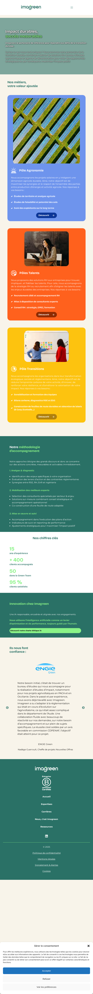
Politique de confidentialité (47, 853)
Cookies (46, 871)
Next (83, 707)
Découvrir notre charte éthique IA (25, 630)
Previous (7, 707)
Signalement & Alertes (46, 865)
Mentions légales (46, 859)
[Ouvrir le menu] (72, 7)
